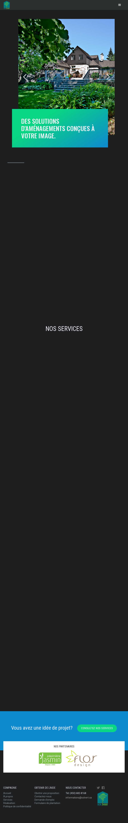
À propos (8, 796)
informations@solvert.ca (79, 797)
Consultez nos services (97, 728)
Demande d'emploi (44, 799)
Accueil (7, 793)
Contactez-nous (43, 796)
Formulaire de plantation (47, 803)
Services (7, 799)
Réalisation (9, 803)
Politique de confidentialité (17, 806)
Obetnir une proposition (46, 793)
